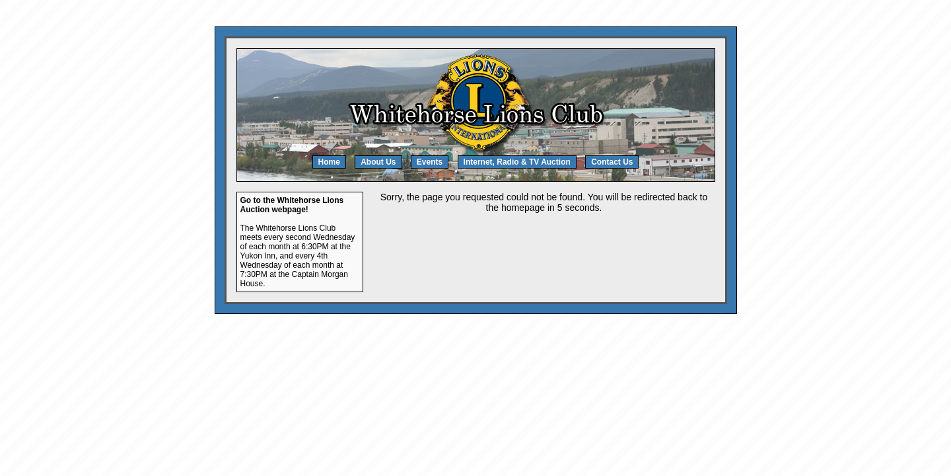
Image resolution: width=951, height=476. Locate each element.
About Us (378, 162)
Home (329, 162)
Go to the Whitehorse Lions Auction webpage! (292, 205)
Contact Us (612, 162)
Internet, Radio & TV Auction (517, 162)
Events (429, 162)
